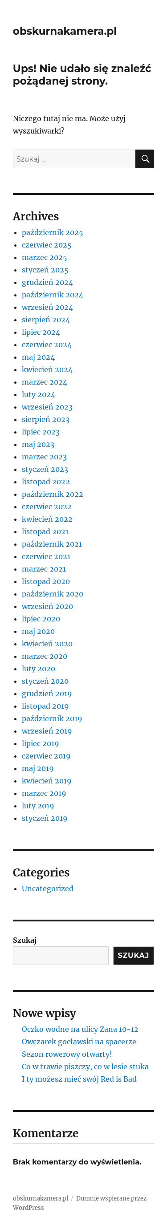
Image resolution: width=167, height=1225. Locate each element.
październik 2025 (52, 232)
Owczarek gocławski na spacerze (79, 1041)
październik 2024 (52, 294)
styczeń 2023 (45, 469)
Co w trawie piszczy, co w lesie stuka (85, 1066)
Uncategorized (47, 888)
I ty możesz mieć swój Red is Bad (79, 1079)
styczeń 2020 (45, 681)
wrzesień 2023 (47, 406)
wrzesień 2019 (47, 730)
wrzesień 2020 (47, 606)
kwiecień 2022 (47, 519)
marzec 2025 (44, 257)
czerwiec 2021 (46, 556)
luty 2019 (38, 805)
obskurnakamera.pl (65, 31)
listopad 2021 (45, 531)
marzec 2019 (44, 793)
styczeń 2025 (45, 269)
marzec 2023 (44, 456)
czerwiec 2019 (46, 755)
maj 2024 (38, 357)
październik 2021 (52, 543)
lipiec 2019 (40, 743)
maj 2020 (38, 631)
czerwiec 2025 (47, 244)
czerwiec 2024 (47, 344)
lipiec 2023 (41, 431)
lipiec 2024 (41, 332)
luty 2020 (38, 668)
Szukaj (25, 940)
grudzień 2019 (47, 693)
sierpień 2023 (45, 419)
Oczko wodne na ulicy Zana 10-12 (80, 1029)
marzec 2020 (44, 656)
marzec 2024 (44, 381)
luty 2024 (38, 394)
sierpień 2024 (46, 319)
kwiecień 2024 (47, 369)
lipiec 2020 (41, 618)
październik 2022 (52, 494)
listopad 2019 (45, 706)
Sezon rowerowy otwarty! (67, 1054)
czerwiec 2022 (47, 506)
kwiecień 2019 (47, 780)
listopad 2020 (46, 581)
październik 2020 (52, 593)
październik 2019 (52, 718)
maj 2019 (38, 768)
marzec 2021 (44, 568)
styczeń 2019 (45, 818)
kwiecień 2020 (47, 643)
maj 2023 (38, 444)
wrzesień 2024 (47, 307)
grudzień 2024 (47, 282)
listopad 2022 (46, 481)
